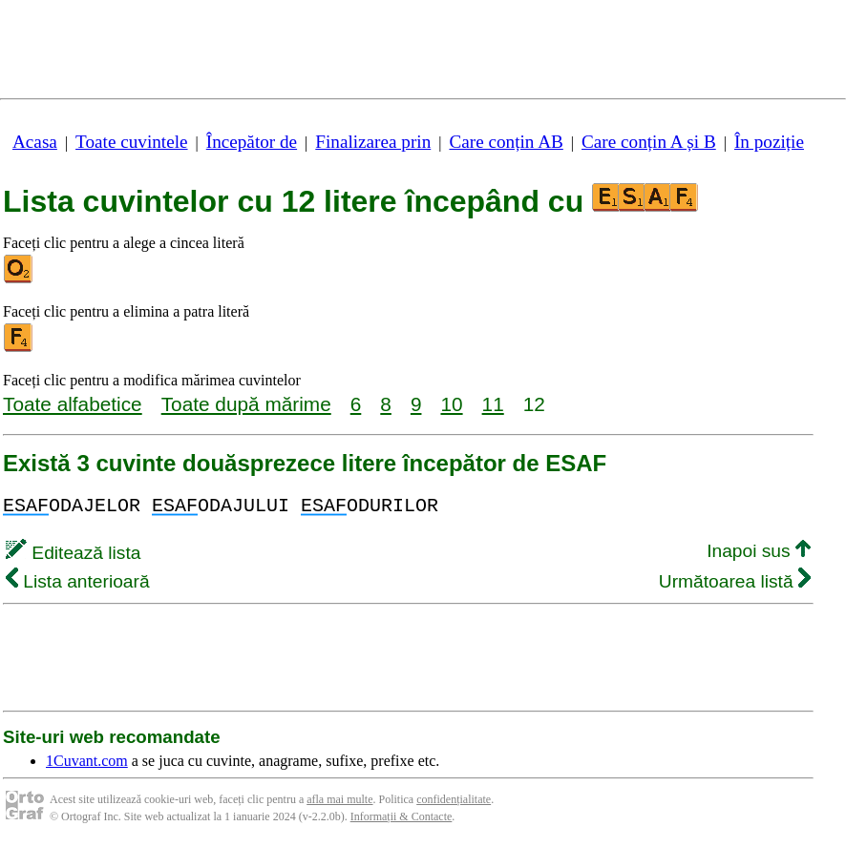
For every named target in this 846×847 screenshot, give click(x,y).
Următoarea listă (735, 581)
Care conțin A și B (649, 142)
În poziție (769, 142)
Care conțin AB (505, 142)
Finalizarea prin (373, 142)
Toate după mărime (246, 404)
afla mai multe (339, 799)
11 (493, 404)
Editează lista (73, 553)
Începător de (251, 142)
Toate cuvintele (131, 142)
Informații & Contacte (401, 816)
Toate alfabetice (72, 404)
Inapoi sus (759, 551)
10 (451, 404)
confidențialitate (453, 799)
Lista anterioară (78, 581)
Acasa (34, 142)
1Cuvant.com (87, 761)
